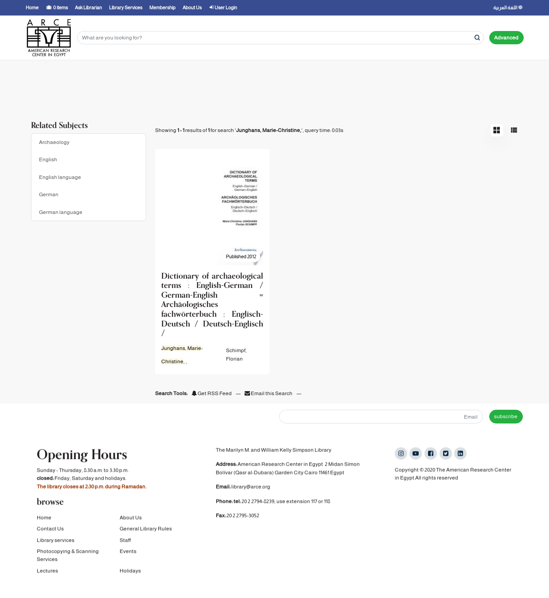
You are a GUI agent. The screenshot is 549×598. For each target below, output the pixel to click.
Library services (55, 541)
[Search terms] (280, 38)
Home (44, 519)
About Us (131, 519)
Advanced (506, 38)
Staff (125, 541)
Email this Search (269, 393)
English (48, 159)
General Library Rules (146, 530)
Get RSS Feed (211, 393)
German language (60, 212)
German (48, 194)
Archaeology (54, 142)
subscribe (506, 416)
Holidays (130, 572)
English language (60, 177)
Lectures (47, 572)
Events (128, 552)
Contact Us (50, 530)
